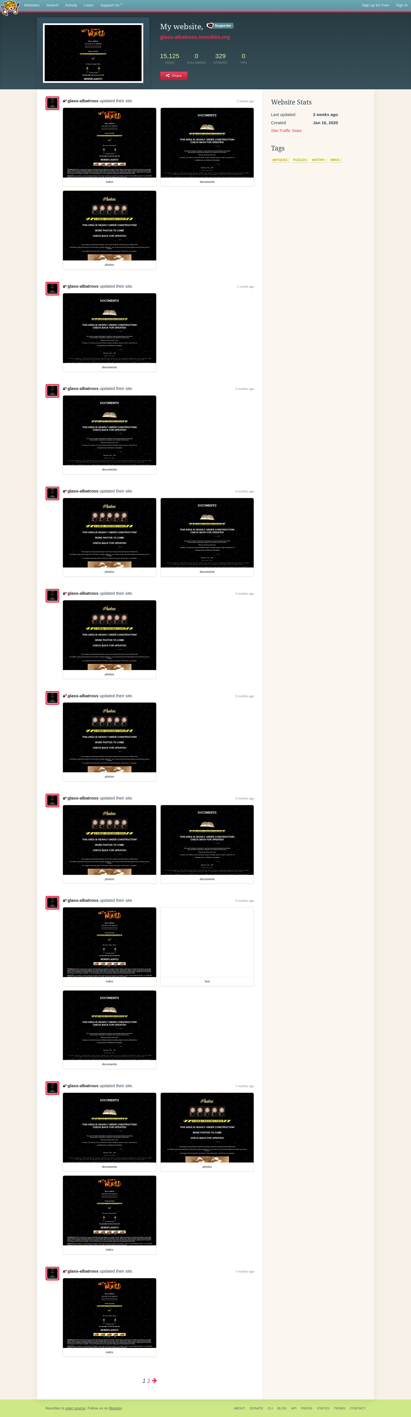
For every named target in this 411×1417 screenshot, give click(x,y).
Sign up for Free (375, 5)
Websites (32, 5)
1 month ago (245, 286)
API (293, 1408)
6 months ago (244, 798)
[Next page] (154, 1380)
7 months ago (244, 1086)
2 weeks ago (245, 101)
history (318, 160)
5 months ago (244, 696)
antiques (280, 160)
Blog (282, 1408)
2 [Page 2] (148, 1380)
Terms (339, 1408)
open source (75, 1408)
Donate (256, 1408)
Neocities (53, 1408)
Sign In (402, 5)
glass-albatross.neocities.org (195, 37)
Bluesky (115, 1408)
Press (306, 1408)
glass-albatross (81, 100)
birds (335, 160)
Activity (71, 5)
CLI (270, 1408)
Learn (89, 5)
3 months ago (244, 388)
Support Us (111, 5)
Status (323, 1408)
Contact (357, 1408)
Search (52, 5)
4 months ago (244, 491)
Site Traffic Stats (286, 130)
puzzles (299, 160)
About (239, 1408)
